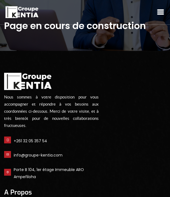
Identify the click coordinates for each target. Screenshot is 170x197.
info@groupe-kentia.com (38, 155)
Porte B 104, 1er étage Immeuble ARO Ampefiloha (49, 173)
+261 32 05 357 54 (30, 141)
